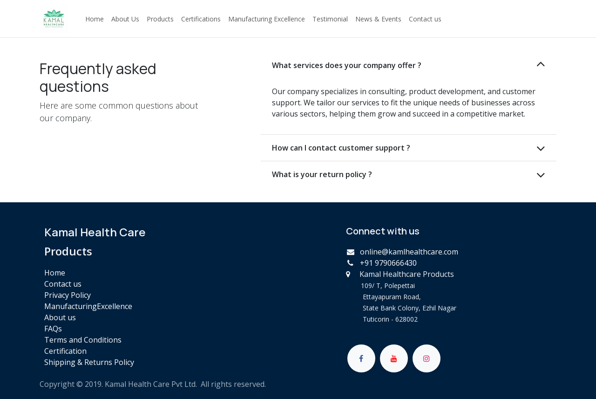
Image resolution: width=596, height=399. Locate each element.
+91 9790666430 (388, 263)
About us (60, 317)
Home (54, 273)
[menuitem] (94, 19)
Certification (65, 351)
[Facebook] (361, 358)
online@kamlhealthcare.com (409, 252)
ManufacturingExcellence (88, 306)
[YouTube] (394, 358)
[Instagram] (426, 358)
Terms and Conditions (83, 340)
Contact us (62, 284)
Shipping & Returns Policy (89, 362)
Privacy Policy (67, 295)
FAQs (53, 328)
